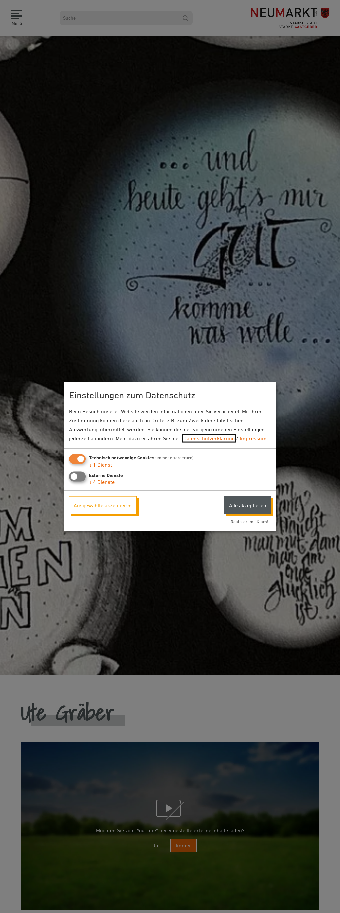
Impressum (253, 438)
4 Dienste (102, 482)
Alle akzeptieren (247, 505)
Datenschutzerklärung (209, 438)
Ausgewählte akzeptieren (103, 505)
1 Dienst (100, 464)
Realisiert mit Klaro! (249, 521)
